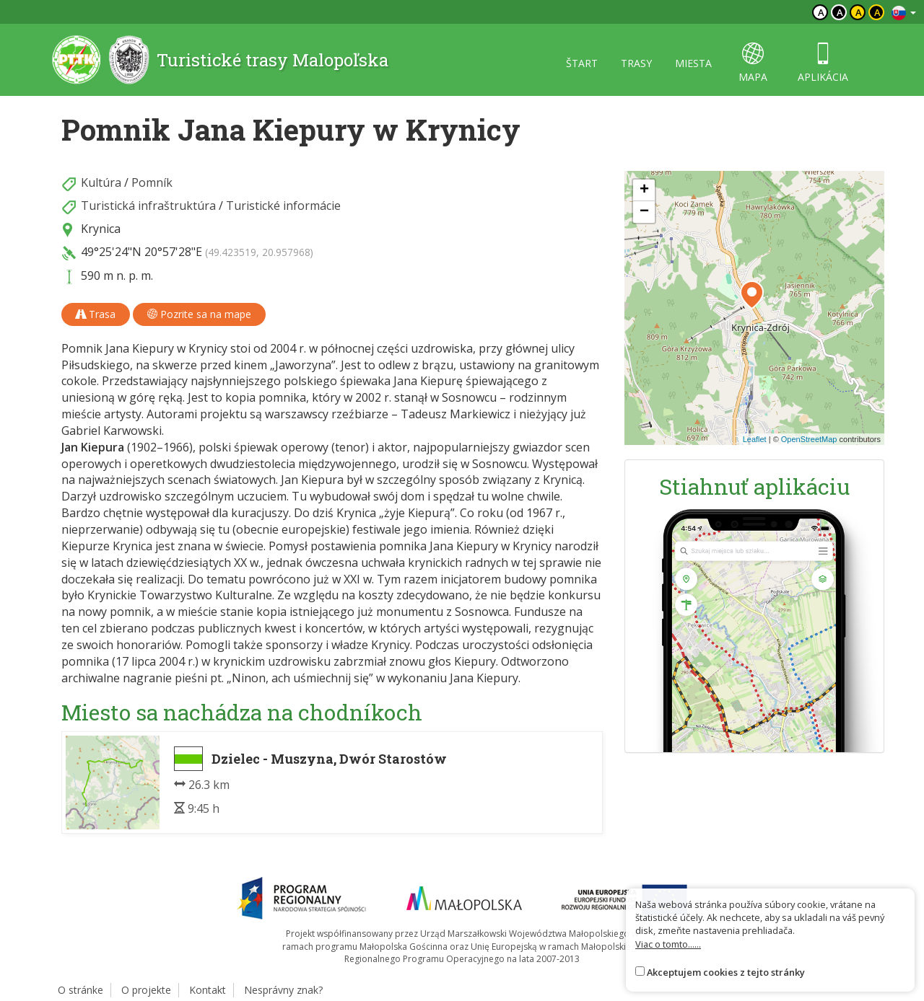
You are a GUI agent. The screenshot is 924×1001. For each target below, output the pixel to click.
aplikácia (823, 63)
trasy (636, 63)
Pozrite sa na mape (199, 314)
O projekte (146, 990)
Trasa (96, 314)
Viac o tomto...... (668, 944)
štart (582, 63)
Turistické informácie (283, 205)
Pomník (152, 182)
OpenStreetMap (809, 439)
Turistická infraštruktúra (148, 205)
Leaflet (755, 439)
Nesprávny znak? (283, 990)
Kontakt (207, 990)
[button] (752, 295)
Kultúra (101, 182)
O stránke (80, 990)
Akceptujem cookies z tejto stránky (726, 972)
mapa (752, 63)
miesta (693, 63)
